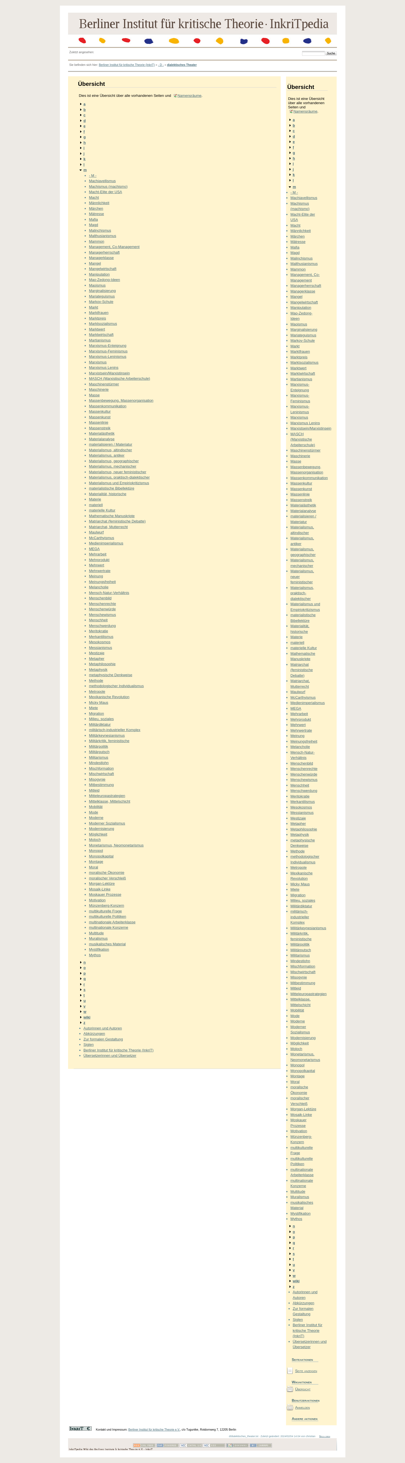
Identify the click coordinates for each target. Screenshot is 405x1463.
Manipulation (99, 274)
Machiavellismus (102, 181)
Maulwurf (96, 532)
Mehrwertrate (100, 571)
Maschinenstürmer (104, 384)
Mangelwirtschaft (102, 269)
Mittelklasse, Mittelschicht (109, 801)
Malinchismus (100, 230)
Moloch (95, 839)
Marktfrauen (98, 313)
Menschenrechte (102, 604)
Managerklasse (101, 258)
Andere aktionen (305, 1419)
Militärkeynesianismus (107, 735)
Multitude (96, 933)
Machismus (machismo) (108, 186)
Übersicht (302, 1389)
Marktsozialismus (103, 323)
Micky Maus (98, 702)
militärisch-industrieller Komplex (114, 730)
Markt (93, 307)
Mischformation (101, 768)
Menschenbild (100, 598)
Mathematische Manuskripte (112, 516)
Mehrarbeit (97, 554)
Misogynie (97, 779)
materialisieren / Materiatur (110, 444)
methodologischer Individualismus (116, 686)
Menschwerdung (102, 626)
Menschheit (98, 620)
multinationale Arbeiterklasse (112, 922)
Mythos (95, 955)
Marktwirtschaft (101, 334)
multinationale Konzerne (108, 927)
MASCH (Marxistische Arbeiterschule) (119, 378)
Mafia (93, 219)
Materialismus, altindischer (110, 450)
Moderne (96, 818)
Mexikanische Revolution (109, 697)
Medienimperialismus (106, 543)
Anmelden (302, 1407)
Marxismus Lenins (103, 367)
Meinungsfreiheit (102, 582)
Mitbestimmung (101, 785)
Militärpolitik (98, 746)
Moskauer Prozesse (105, 894)
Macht (94, 197)
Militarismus (98, 757)
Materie (95, 499)
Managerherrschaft (104, 252)
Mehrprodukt (99, 560)
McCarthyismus (101, 538)
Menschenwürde (102, 609)
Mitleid (94, 790)
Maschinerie (99, 389)
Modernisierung (101, 829)
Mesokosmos (100, 642)
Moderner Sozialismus (107, 823)
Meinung (96, 576)
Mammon (96, 241)
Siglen (89, 1044)
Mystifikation (99, 949)
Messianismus (100, 647)
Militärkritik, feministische (109, 741)
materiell (96, 505)
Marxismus (98, 362)
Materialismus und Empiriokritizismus (119, 483)
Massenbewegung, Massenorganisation (121, 400)
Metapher (96, 658)
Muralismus (98, 938)
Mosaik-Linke (100, 889)
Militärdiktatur (100, 724)
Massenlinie (98, 422)
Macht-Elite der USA (105, 192)
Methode (96, 680)
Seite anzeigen (306, 1371)
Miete (93, 708)
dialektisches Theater (182, 64)
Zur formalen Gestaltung (103, 1039)
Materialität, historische (107, 494)
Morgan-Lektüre (102, 883)
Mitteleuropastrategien (107, 796)
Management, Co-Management (114, 247)
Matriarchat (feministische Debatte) (117, 521)
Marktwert (97, 329)
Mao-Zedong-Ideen (104, 280)
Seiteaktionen (302, 1359)
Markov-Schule (101, 302)
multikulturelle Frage (105, 911)
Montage (96, 861)
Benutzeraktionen (305, 1400)
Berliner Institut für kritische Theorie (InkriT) (127, 64)
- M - (92, 175)
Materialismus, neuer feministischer (117, 472)
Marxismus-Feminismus (108, 351)
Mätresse (96, 214)
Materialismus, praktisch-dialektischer (119, 477)
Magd (93, 225)
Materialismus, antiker (106, 455)
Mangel (95, 263)
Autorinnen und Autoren (103, 1028)
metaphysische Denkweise (110, 675)
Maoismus (97, 285)
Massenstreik (100, 428)
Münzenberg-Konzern (106, 905)
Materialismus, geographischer (114, 461)
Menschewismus (102, 615)
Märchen (96, 208)
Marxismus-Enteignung (107, 345)
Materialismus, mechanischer (112, 466)
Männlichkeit (99, 203)
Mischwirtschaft (101, 774)
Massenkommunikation (107, 406)
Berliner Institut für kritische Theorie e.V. (154, 1429)
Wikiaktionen (302, 1382)
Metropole (97, 691)
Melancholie (98, 587)
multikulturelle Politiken (107, 916)
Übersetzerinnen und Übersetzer (110, 1055)
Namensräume (189, 95)
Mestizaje (96, 653)
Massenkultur (100, 411)
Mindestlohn (99, 763)
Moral (93, 867)
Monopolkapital (101, 856)
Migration (96, 713)
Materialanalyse (101, 439)
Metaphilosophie (102, 664)
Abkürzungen (94, 1033)
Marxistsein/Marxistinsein (109, 373)
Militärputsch (99, 752)
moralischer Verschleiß (107, 878)
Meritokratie (98, 631)
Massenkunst (100, 417)
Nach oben (324, 1436)
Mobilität (95, 807)
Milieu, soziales (101, 719)
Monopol (96, 850)
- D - (161, 64)
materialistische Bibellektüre (111, 488)
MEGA (94, 549)
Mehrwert (96, 565)
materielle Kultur (102, 510)
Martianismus (100, 340)
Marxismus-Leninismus (107, 356)
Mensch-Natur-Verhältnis (109, 593)
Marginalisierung (102, 291)
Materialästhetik (101, 433)
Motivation (97, 900)
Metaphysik (98, 669)
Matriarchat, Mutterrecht (108, 527)
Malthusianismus (102, 236)
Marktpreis (97, 318)
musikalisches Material (107, 944)
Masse (94, 395)
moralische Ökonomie (106, 872)
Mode (93, 812)
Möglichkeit (98, 834)
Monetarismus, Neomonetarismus (116, 845)
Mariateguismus (102, 296)
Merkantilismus (101, 637)
